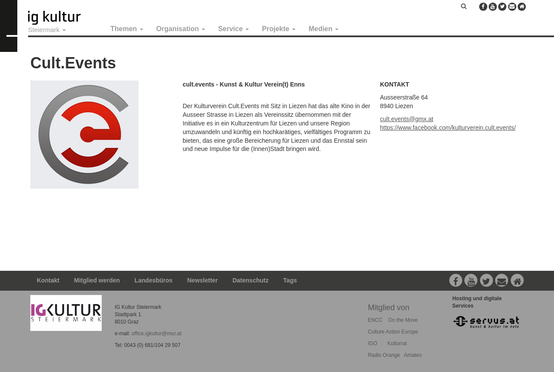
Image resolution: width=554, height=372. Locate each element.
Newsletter (202, 280)
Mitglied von (388, 307)
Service (233, 28)
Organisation (180, 28)
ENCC (375, 320)
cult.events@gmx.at (406, 118)
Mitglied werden (97, 280)
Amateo (413, 355)
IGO (372, 343)
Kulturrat (397, 343)
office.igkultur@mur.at (156, 333)
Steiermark (47, 29)
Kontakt (48, 280)
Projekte (279, 28)
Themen (126, 28)
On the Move (403, 320)
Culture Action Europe (393, 332)
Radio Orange (384, 355)
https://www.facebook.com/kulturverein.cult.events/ (448, 127)
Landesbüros (154, 280)
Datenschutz (250, 280)
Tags (290, 280)
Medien (324, 28)
